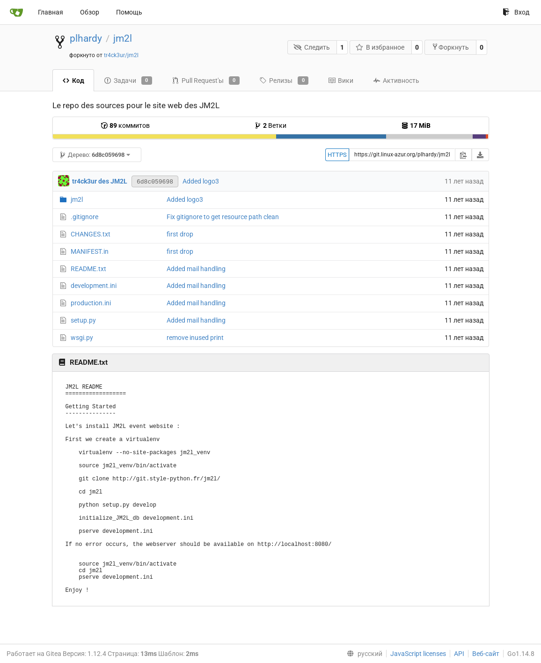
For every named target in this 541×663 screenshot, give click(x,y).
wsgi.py (82, 337)
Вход (516, 12)
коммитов (125, 125)
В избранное (380, 47)
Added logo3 (201, 181)
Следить (311, 47)
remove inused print (195, 337)
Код (73, 80)
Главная (50, 12)
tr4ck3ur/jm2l (121, 55)
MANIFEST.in (90, 251)
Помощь (129, 12)
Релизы (283, 80)
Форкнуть (450, 47)
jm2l (122, 38)
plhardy (86, 38)
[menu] (362, 653)
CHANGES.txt (90, 234)
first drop (180, 234)
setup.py (83, 320)
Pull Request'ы (206, 80)
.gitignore (84, 217)
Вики (340, 80)
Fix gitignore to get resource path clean (223, 217)
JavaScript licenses (418, 653)
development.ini (94, 285)
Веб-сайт (485, 653)
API (459, 653)
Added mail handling (196, 269)
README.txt (88, 269)
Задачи (128, 80)
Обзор (89, 12)
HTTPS (337, 154)
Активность (396, 80)
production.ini (91, 303)
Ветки (270, 125)
